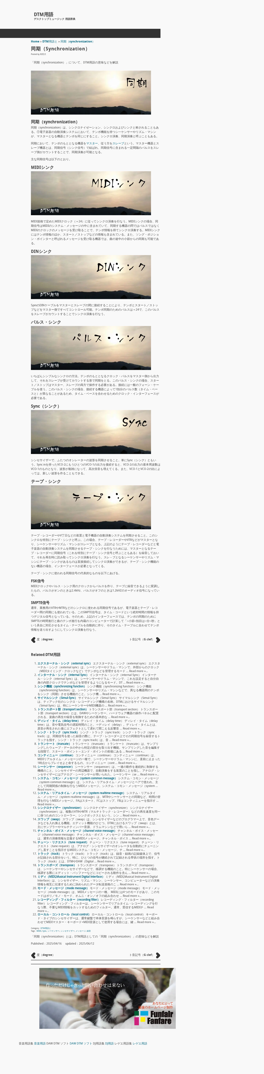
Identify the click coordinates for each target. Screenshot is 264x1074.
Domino (192, 393)
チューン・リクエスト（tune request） (64, 842)
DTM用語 (43, 14)
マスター (93, 143)
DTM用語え (194, 133)
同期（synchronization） (78, 41)
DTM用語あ (194, 115)
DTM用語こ (194, 169)
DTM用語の (194, 241)
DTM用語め (194, 289)
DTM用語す (194, 187)
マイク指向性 (196, 476)
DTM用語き (194, 151)
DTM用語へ (194, 265)
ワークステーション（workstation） (210, 563)
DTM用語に (194, 235)
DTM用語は (194, 247)
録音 (90, 931)
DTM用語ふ (194, 259)
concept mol (43, 1058)
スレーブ (119, 143)
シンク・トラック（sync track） (59, 732)
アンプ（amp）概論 (200, 521)
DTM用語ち (194, 211)
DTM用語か (194, 145)
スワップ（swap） (50, 819)
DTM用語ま (194, 277)
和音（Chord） (197, 569)
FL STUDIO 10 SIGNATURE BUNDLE (209, 407)
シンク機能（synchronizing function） (62, 686)
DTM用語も (194, 295)
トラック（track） (50, 854)
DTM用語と (50, 41)
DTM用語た (194, 205)
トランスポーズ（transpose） (57, 865)
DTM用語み (194, 283)
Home (36, 41)
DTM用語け (194, 163)
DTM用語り (194, 313)
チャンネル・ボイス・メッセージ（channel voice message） (78, 831)
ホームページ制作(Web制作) (70, 1049)
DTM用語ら (194, 307)
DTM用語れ (194, 325)
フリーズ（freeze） (200, 652)
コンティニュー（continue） (57, 755)
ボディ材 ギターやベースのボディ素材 (213, 506)
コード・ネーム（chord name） (208, 664)
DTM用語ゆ (194, 301)
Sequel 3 (192, 437)
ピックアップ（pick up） (203, 461)
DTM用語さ (194, 175)
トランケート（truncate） (55, 744)
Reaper (191, 378)
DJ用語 (203, 44)
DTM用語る (194, 319)
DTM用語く (194, 157)
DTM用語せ (194, 193)
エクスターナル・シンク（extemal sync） (65, 663)
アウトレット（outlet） (202, 658)
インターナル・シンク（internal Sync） (64, 675)
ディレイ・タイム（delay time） (59, 721)
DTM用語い (194, 121)
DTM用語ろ (194, 331)
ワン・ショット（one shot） (205, 551)
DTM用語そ (194, 199)
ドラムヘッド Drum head (204, 491)
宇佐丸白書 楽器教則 (205, 454)
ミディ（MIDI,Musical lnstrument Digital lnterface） (72, 876)
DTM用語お (194, 139)
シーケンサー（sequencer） (56, 767)
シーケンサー (54, 931)
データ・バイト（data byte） (206, 646)
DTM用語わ (194, 337)
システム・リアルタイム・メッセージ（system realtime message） (82, 793)
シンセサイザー (68, 931)
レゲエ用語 (234, 44)
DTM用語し (194, 181)
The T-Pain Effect (197, 422)
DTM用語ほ (194, 271)
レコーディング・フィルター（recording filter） (69, 899)
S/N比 (191, 545)
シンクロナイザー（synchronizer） (61, 808)
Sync (45, 931)
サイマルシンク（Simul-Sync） (58, 698)
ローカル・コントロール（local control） (65, 914)
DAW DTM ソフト (249, 40)
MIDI (39, 931)
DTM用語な (194, 229)
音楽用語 (208, 40)
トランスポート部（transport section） (63, 709)
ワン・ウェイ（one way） (204, 557)
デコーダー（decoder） (202, 670)
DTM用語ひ (194, 253)
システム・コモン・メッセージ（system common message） (78, 778)
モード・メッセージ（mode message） (64, 888)
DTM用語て (194, 217)
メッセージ (81, 931)
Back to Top (165, 1058)
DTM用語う (194, 127)
